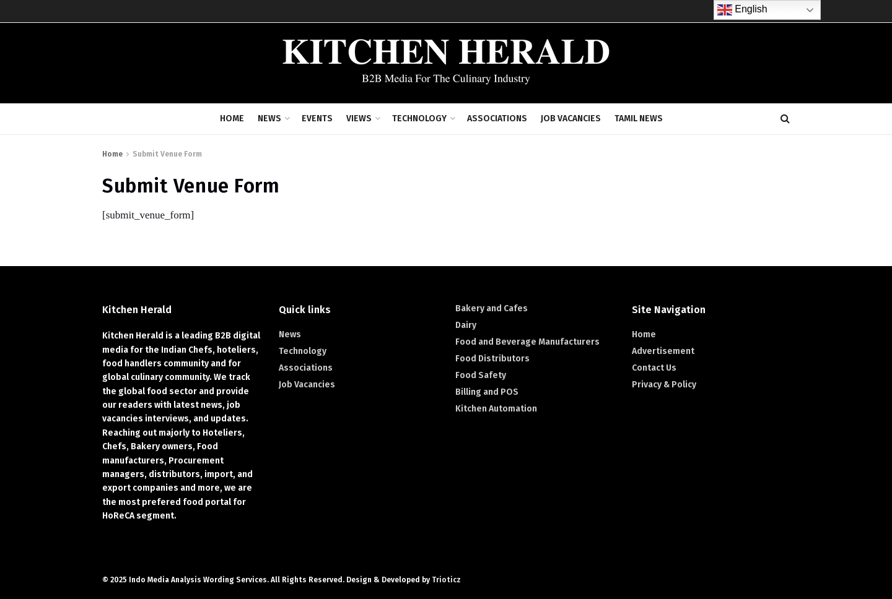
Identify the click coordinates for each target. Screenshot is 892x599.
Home (232, 118)
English (742, 9)
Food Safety (480, 375)
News (269, 118)
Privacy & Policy (664, 384)
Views (359, 118)
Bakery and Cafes (491, 308)
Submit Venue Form (167, 154)
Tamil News (638, 118)
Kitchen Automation (496, 408)
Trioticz (446, 579)
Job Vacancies (571, 118)
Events (317, 118)
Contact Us (654, 368)
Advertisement (663, 351)
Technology (419, 118)
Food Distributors (492, 358)
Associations (497, 118)
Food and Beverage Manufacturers (527, 342)
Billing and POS (486, 392)
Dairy (465, 325)
